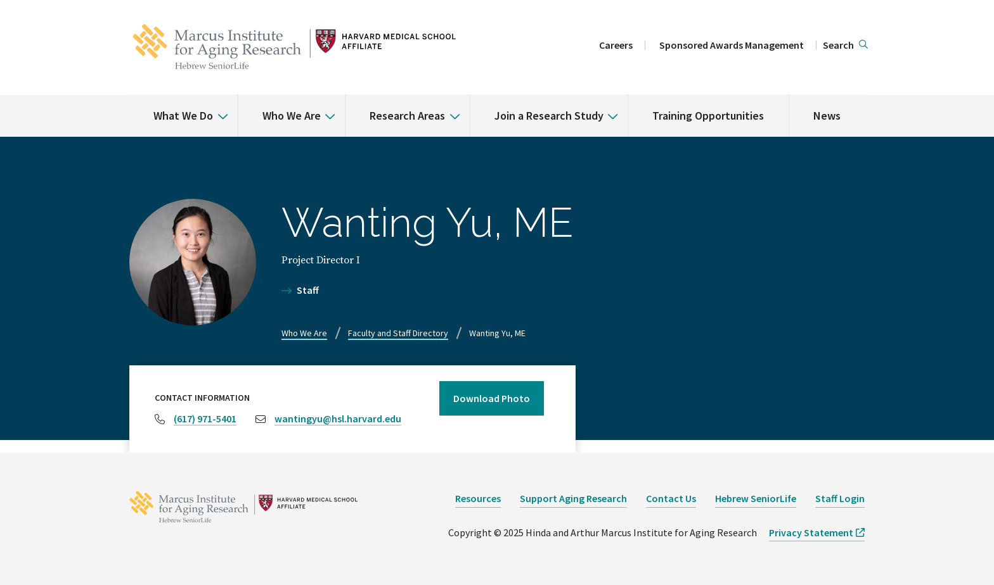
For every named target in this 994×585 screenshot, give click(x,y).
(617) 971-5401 (205, 418)
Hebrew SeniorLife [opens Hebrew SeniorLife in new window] (755, 498)
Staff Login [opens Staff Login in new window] (840, 498)
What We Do (183, 115)
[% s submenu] (218, 107)
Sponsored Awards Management (731, 45)
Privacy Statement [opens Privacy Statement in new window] (811, 532)
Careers (616, 45)
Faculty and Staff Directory (398, 333)
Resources (478, 498)
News (827, 115)
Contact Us (671, 498)
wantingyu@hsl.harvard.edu (337, 418)
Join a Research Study (549, 115)
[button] (845, 45)
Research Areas (407, 115)
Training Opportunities (708, 115)
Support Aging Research (573, 498)
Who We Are (291, 115)
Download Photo (491, 398)
